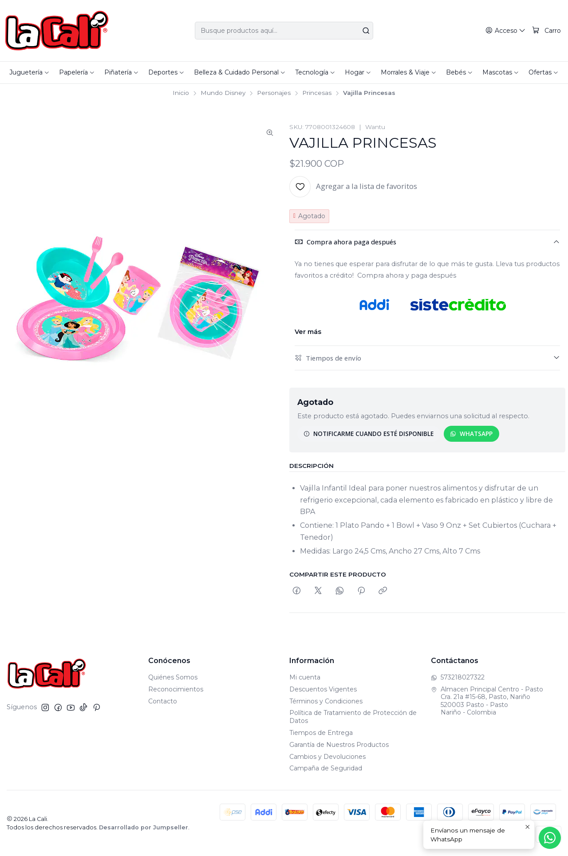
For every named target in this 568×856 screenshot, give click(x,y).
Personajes (274, 93)
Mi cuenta (304, 677)
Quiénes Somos (172, 677)
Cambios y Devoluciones (327, 757)
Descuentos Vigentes (323, 689)
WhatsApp (471, 433)
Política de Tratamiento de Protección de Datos (353, 717)
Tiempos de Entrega (321, 733)
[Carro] (547, 30)
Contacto (162, 701)
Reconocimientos (175, 689)
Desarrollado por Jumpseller (143, 827)
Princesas (316, 93)
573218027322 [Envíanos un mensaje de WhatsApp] (458, 677)
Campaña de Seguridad (325, 768)
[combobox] (284, 30)
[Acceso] (506, 30)
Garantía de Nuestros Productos (339, 745)
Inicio (181, 93)
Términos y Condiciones (326, 701)
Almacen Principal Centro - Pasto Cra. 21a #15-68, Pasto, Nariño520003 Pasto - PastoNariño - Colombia (487, 701)
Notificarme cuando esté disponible (369, 433)
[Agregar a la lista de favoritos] (353, 186)
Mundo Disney (223, 93)
